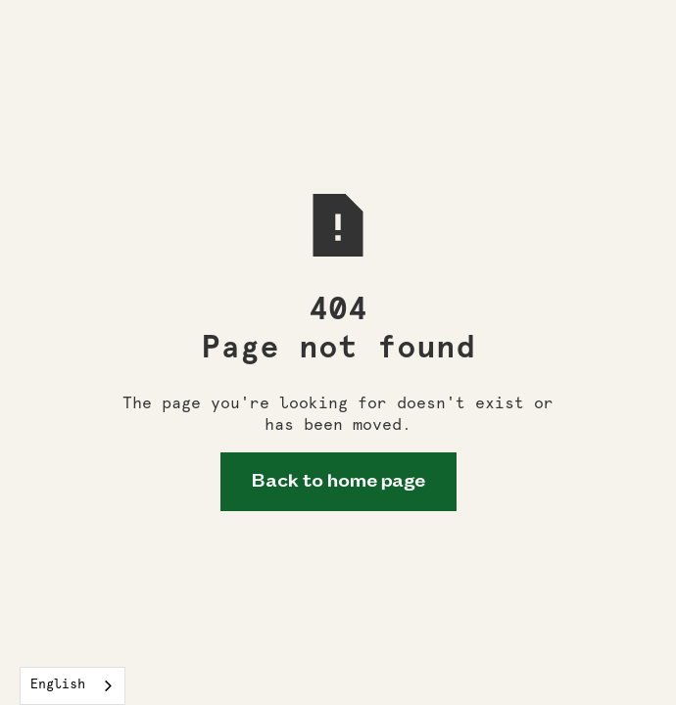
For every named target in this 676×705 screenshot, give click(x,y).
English (57, 685)
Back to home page (338, 482)
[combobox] (72, 686)
